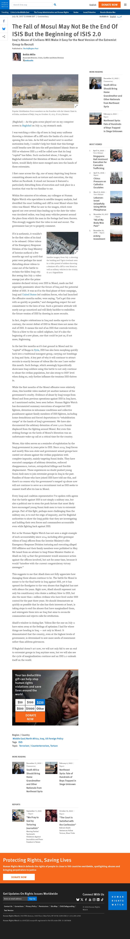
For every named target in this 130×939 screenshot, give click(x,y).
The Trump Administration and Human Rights (52, 12)
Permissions (43, 906)
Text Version (8, 910)
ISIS (20, 742)
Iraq (42, 738)
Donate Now (110, 5)
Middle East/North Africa (26, 738)
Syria (36, 350)
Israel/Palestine (90, 12)
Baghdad (26, 125)
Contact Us (8, 906)
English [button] (93, 4)
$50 (20, 702)
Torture (54, 745)
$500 (20, 708)
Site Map (54, 906)
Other (40, 708)
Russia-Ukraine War (109, 12)
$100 (30, 702)
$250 (40, 702)
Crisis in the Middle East (21, 12)
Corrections (19, 906)
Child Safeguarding (67, 906)
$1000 (30, 708)
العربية (119, 16)
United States (29, 294)
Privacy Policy (31, 906)
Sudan (77, 12)
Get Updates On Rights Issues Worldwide (30, 893)
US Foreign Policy (54, 738)
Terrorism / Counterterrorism (34, 745)
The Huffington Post (30, 48)
